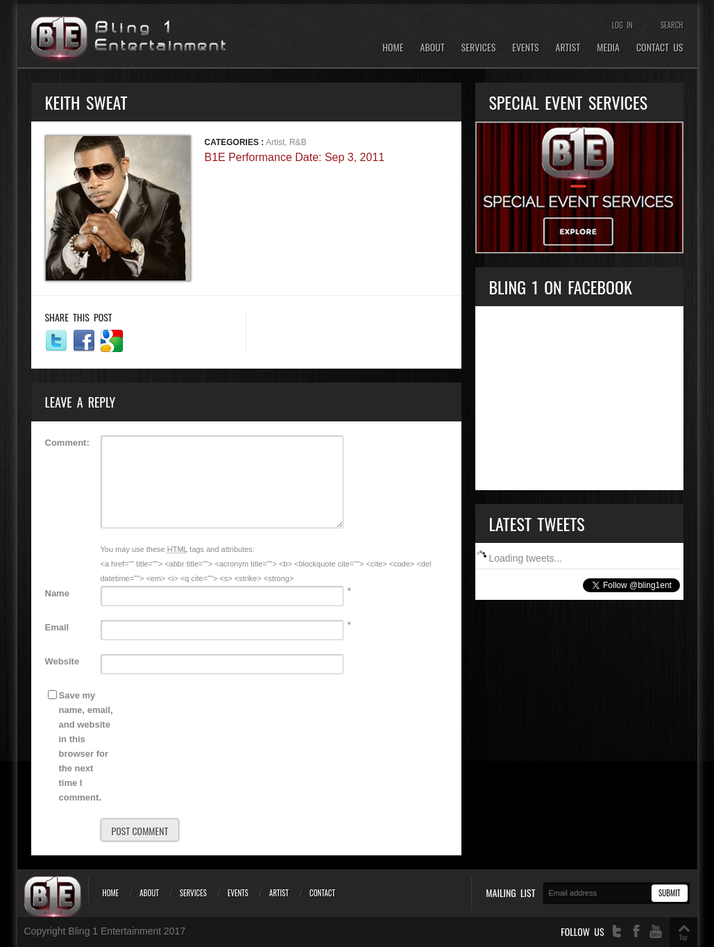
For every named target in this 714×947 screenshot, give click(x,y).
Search (672, 25)
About (432, 47)
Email (57, 627)
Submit (669, 892)
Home (392, 47)
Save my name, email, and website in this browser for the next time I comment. (86, 746)
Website (62, 661)
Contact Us (659, 47)
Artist (568, 47)
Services (478, 47)
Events (525, 47)
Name (57, 593)
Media (608, 47)
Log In (622, 25)
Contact (322, 892)
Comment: (67, 442)
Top (683, 937)
